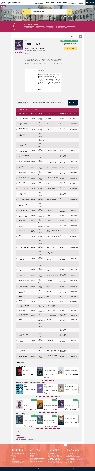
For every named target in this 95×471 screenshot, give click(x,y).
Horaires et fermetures (53, 455)
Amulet (66, 425)
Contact (71, 453)
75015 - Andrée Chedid (24, 247)
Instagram (32, 455)
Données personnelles (76, 459)
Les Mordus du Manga (53, 461)
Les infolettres (33, 459)
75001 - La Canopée (23, 118)
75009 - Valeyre (22, 172)
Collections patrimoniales (17, 461)
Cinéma (13, 458)
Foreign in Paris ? (70, 458)
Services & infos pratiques (17, 453)
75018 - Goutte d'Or (23, 286)
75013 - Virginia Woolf (24, 230)
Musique (13, 456)
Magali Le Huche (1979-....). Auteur (34, 48)
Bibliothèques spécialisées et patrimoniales (27, 468)
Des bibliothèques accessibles (73, 456)
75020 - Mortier (22, 346)
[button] (90, 2)
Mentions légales (70, 461)
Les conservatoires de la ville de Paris (48, 468)
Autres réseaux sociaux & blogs (37, 458)
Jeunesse (13, 459)
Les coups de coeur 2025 (54, 459)
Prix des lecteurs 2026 (53, 458)
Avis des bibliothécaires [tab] (32, 70)
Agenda (13, 455)
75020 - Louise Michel (24, 330)
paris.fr (13, 468)
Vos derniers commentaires (55, 462)
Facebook (32, 453)
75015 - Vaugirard (23, 264)
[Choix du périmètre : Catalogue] (26, 12)
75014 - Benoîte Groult (24, 242)
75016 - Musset (22, 275)
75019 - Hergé (22, 310)
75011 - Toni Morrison (24, 199)
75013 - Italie (22, 220)
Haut (65, 444)
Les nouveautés (51, 453)
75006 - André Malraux (24, 161)
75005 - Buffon (22, 140)
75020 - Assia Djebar (24, 324)
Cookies (68, 459)
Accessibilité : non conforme (65, 468)
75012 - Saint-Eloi (23, 210)
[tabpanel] (43, 82)
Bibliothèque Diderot (24, 356)
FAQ (67, 453)
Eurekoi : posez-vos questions (37, 461)
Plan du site (69, 462)
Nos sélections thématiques (55, 456)
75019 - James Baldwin (24, 319)
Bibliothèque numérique (17, 462)
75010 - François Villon (24, 188)
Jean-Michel (47, 377)
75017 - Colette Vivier (24, 280)
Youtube (32, 456)
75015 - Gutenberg (23, 253)
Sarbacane (33, 50)
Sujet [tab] (40, 70)
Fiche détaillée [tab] (47, 70)
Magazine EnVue (70, 455)
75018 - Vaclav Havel (23, 296)
